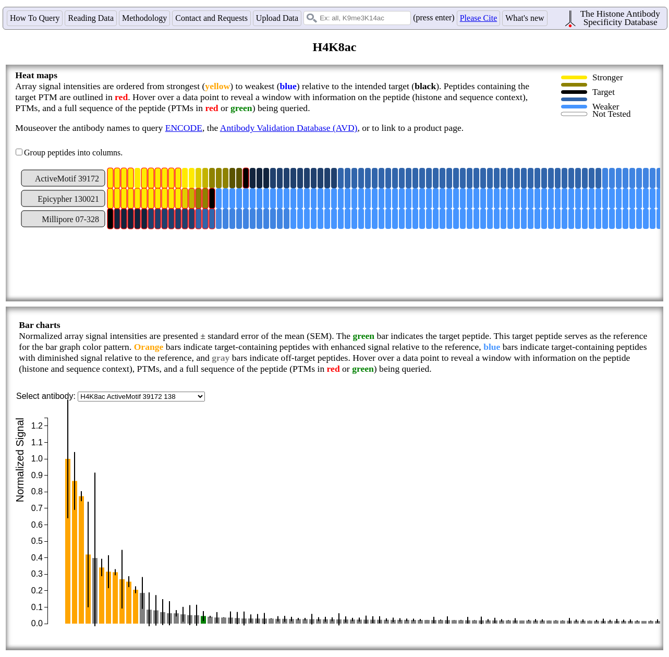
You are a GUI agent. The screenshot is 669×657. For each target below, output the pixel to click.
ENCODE (183, 128)
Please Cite (478, 18)
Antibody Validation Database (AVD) (289, 128)
